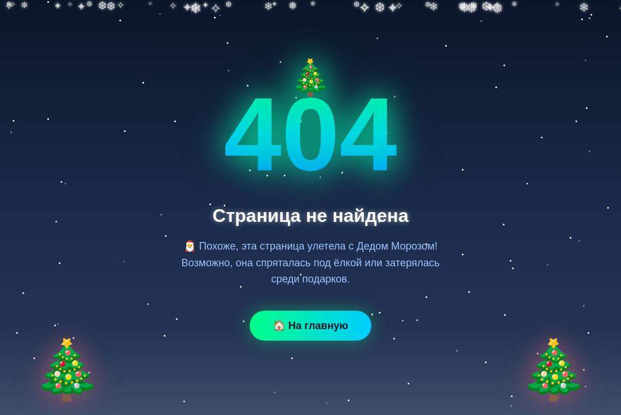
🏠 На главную (310, 325)
